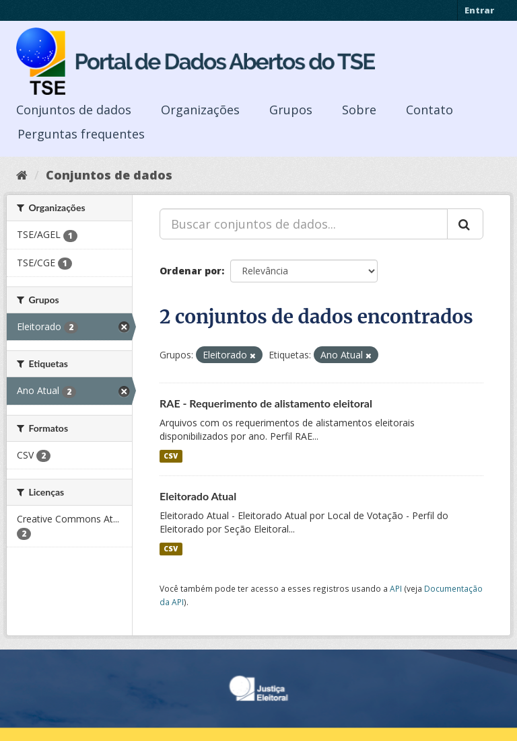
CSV (171, 456)
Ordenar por (190, 270)
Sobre (359, 110)
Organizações (200, 110)
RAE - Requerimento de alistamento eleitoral (266, 403)
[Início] (22, 175)
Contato (429, 110)
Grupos (290, 110)
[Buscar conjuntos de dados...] (304, 223)
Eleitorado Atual (198, 496)
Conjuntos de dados (73, 110)
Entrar (479, 10)
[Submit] (465, 223)
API (396, 588)
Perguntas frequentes (81, 134)
